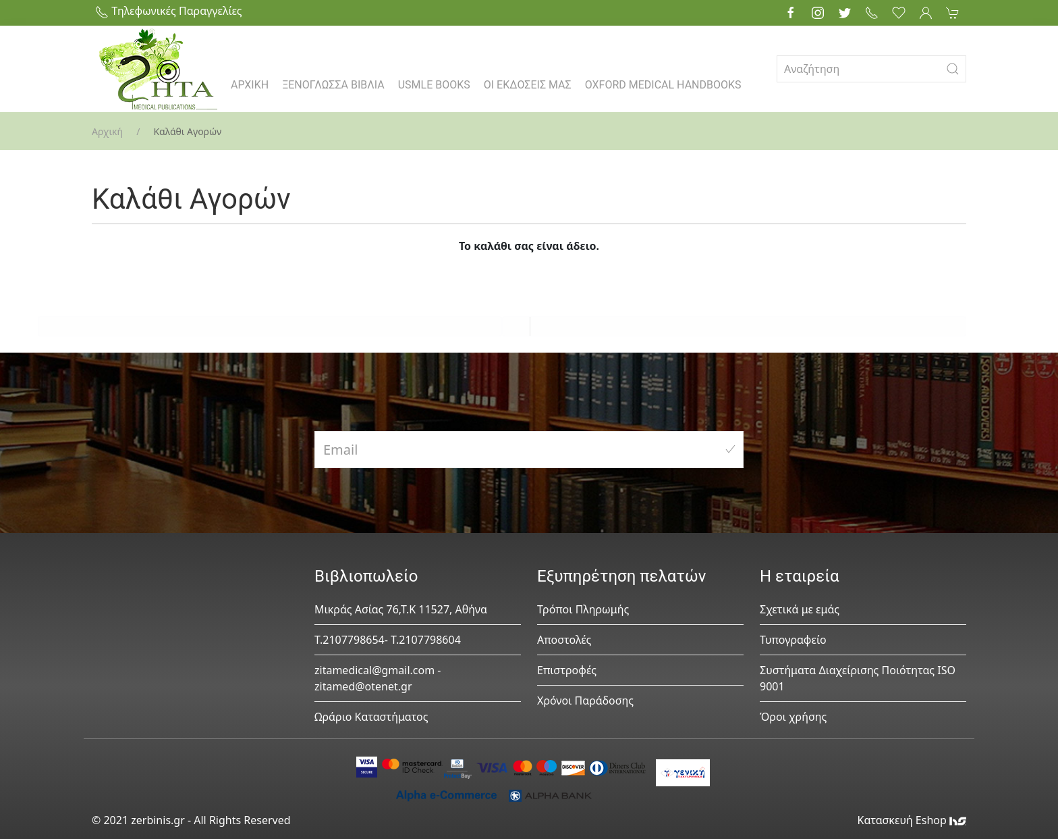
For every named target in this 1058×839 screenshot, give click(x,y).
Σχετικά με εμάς (799, 609)
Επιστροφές (566, 670)
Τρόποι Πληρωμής (583, 609)
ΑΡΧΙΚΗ (250, 84)
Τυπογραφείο (793, 639)
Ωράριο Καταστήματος (371, 716)
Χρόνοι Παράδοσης (585, 700)
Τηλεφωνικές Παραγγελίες (168, 10)
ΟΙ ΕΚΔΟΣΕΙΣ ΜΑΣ (528, 84)
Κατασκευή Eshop (911, 820)
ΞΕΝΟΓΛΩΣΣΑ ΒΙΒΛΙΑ (333, 84)
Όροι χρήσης (793, 716)
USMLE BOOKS (434, 84)
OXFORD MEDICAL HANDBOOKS (663, 84)
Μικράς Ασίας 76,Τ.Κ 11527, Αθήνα (400, 609)
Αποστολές (564, 639)
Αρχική (107, 131)
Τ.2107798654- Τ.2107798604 (387, 639)
